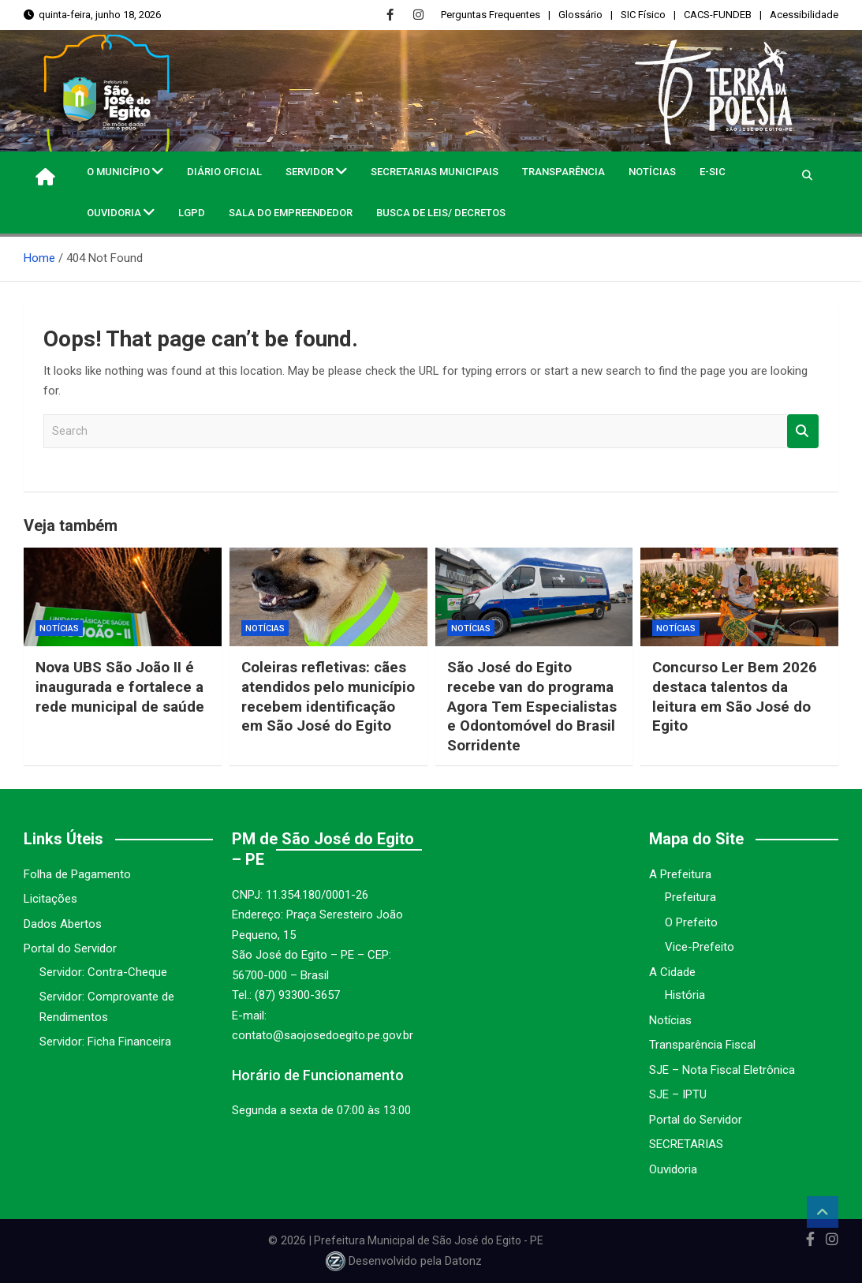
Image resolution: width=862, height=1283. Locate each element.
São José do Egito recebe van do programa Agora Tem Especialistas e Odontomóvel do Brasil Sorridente (532, 706)
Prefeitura (690, 897)
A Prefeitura (680, 874)
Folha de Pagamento (77, 874)
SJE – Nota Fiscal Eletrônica (722, 1070)
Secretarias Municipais (434, 172)
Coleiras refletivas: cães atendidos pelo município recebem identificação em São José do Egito (324, 706)
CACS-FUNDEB (718, 15)
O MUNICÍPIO (118, 172)
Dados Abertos (63, 924)
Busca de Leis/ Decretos (441, 213)
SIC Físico (643, 15)
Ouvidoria (114, 213)
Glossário (580, 15)
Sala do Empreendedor (291, 213)
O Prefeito (691, 922)
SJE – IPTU (678, 1094)
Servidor (309, 172)
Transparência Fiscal (702, 1045)
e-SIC (713, 172)
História (685, 995)
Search (803, 431)
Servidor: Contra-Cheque (103, 972)
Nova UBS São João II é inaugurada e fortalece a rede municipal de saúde (120, 686)
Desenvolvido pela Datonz (405, 1261)
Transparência (563, 172)
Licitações (50, 899)
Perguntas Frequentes (490, 15)
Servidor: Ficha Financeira (105, 1041)
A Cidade (672, 972)
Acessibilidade (804, 15)
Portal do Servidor (70, 948)
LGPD (191, 213)
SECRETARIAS (686, 1144)
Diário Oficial (224, 172)
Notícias (652, 172)
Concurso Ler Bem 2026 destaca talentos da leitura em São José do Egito (735, 696)
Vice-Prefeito (699, 947)
